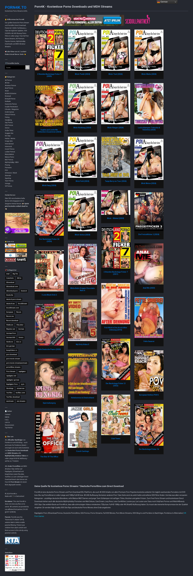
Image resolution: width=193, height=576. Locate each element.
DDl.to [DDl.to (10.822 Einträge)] (19, 278)
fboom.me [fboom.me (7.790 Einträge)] (10, 316)
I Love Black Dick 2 (49, 295)
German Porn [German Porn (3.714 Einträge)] (11, 333)
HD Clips (8, 136)
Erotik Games (9, 112)
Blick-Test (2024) (116, 74)
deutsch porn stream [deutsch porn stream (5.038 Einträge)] (13, 299)
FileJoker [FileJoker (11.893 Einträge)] (19, 325)
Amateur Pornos (10, 85)
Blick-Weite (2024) (149, 74)
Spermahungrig (49, 403)
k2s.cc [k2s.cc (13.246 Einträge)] (18, 342)
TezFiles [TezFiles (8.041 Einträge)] (9, 393)
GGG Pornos (9, 125)
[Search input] (13, 67)
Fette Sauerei (149, 341)
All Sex (7, 83)
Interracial (8, 146)
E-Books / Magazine (12, 109)
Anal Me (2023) (149, 288)
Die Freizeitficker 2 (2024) (149, 234)
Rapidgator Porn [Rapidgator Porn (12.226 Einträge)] (12, 384)
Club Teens (115, 438)
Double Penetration (11, 107)
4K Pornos (8, 80)
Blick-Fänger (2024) (115, 128)
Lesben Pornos (10, 152)
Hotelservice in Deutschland (82, 398)
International (9, 144)
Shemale (8, 175)
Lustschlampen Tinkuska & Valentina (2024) (149, 129)
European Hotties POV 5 (149, 395)
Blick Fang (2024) (49, 185)
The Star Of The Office (49, 457)
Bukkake (8, 101)
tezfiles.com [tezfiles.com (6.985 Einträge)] (20, 393)
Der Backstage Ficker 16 (149, 449)
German (162, 1)
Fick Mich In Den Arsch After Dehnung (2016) (115, 329)
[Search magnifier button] (27, 67)
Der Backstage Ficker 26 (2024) (49, 240)
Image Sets (9, 141)
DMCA (7, 417)
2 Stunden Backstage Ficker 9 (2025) (49, 75)
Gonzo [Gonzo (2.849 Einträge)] (21, 337)
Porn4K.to (15, 7)
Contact (7, 414)
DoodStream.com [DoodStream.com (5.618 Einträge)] (12, 308)
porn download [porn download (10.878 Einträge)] (11, 354)
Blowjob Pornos (10, 99)
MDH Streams (13, 453)
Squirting (8, 178)
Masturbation (9, 154)
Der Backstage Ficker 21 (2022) (116, 384)
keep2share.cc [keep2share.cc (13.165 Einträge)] (11, 350)
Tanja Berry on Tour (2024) (116, 181)
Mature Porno (9, 157)
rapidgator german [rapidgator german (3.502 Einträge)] (12, 380)
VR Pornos (8, 186)
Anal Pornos (9, 88)
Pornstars (8, 167)
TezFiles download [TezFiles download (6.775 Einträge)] (13, 397)
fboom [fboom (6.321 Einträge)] (18, 312)
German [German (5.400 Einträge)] (21, 329)
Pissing (7, 165)
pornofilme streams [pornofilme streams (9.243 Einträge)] (13, 367)
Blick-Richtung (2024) (82, 128)
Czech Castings (82, 451)
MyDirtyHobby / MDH (12, 162)
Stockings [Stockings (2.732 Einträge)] (9, 388)
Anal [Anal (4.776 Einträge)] (7, 274)
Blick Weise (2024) (149, 183)
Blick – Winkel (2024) (115, 218)
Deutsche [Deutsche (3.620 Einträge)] (9, 295)
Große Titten (9, 130)
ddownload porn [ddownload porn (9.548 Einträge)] (12, 291)
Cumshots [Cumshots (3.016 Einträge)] (10, 278)
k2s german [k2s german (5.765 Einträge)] (10, 346)
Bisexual (8, 96)
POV (6, 170)
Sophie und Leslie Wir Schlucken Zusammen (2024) (49, 131)
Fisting (7, 117)
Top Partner (9, 428)
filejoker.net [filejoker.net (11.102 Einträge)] (10, 329)
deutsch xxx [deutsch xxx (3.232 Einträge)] (10, 304)
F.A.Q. (7, 420)
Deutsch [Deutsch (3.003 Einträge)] (24, 291)
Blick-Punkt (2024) (82, 74)
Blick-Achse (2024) (82, 235)
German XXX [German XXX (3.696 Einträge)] (10, 337)
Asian (7, 91)
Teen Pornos (9, 181)
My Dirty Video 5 (82, 344)
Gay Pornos (9, 122)
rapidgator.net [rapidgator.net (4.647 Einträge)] (11, 376)
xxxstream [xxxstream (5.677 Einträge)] (10, 401)
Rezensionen (9, 425)
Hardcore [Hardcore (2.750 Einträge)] (9, 342)
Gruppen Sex (9, 133)
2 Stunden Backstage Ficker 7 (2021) (116, 273)
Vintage (7, 183)
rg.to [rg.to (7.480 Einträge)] (22, 384)
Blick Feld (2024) (82, 181)
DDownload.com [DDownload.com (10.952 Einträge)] (12, 286)
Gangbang (8, 120)
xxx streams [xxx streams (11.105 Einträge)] (21, 401)
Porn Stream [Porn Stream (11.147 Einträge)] (10, 371)
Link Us (7, 422)
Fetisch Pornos (10, 114)
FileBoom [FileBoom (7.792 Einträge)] (9, 325)
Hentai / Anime (10, 138)
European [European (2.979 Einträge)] (9, 312)
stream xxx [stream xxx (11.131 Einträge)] (20, 388)
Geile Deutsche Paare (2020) (49, 349)
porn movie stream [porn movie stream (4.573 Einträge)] (13, 359)
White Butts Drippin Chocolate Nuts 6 (82, 289)
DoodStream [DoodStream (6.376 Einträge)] (22, 304)
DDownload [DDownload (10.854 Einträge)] (10, 282)
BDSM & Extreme (10, 93)
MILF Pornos (9, 160)
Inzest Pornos (9, 149)
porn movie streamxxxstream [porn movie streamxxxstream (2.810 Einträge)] (16, 363)
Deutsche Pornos (11, 104)
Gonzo (7, 128)
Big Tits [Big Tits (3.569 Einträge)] (15, 274)
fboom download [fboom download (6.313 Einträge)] (12, 320)
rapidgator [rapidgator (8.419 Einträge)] (22, 371)
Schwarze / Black (11, 173)
